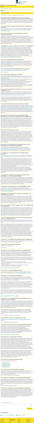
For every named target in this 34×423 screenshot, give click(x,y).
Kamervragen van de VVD (6, 365)
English (19, 421)
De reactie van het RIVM (20, 29)
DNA (28, 225)
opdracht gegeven (6, 212)
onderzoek (17, 156)
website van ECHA (4, 202)
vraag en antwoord (30, 306)
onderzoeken (9, 77)
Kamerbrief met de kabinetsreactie (14, 315)
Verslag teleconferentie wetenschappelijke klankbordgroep (10, 334)
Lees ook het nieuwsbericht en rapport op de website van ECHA (10, 267)
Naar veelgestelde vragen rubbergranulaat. (26, 272)
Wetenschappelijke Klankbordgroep (7, 79)
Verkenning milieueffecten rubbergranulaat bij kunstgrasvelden (13, 70)
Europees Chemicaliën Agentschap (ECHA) (13, 47)
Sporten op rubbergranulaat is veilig (12, 322)
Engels (31, 126)
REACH (27, 54)
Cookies (10, 421)
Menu (3, 6)
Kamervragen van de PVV (6, 366)
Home (1, 8)
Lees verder (4, 23)
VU (21, 275)
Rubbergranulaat (5, 8)
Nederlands (27, 126)
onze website (9, 189)
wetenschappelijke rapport (10, 241)
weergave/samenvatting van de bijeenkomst (17, 149)
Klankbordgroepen (14, 385)
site (17, 306)
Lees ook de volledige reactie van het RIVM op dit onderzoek (9, 295)
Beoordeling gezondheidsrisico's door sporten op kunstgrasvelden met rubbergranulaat (18, 303)
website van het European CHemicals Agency (16, 94)
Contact (2, 421)
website (27, 240)
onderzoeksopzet (30, 338)
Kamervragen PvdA (4, 247)
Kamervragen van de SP (6, 362)
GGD (19, 42)
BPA (20, 233)
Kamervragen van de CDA (6, 363)
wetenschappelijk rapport (27, 110)
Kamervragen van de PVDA (6, 364)
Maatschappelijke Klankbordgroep (11, 81)
